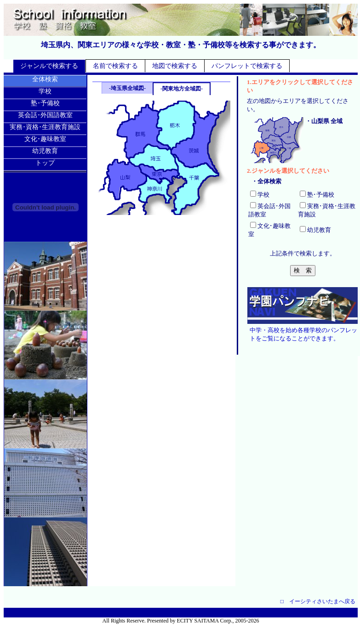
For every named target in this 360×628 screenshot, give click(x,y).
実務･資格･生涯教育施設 (45, 127)
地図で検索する (174, 65)
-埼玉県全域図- (127, 88)
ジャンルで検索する (49, 65)
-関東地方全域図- (181, 88)
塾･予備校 (45, 103)
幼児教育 (45, 150)
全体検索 (45, 79)
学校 (45, 91)
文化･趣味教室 (45, 139)
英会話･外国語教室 (45, 115)
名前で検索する (115, 65)
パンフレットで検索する (246, 65)
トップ (45, 162)
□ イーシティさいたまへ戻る (317, 601)
